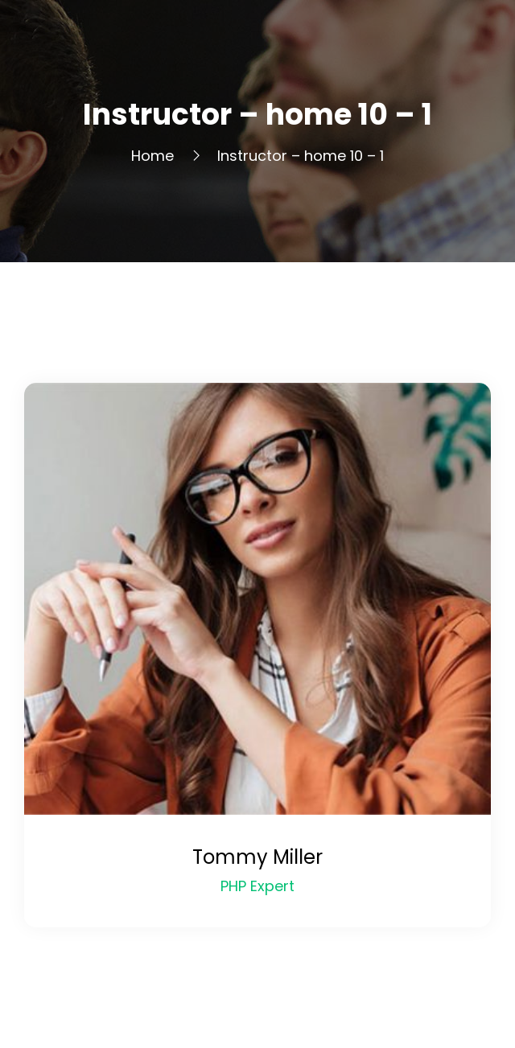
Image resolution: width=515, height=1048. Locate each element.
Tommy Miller (257, 857)
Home (152, 156)
